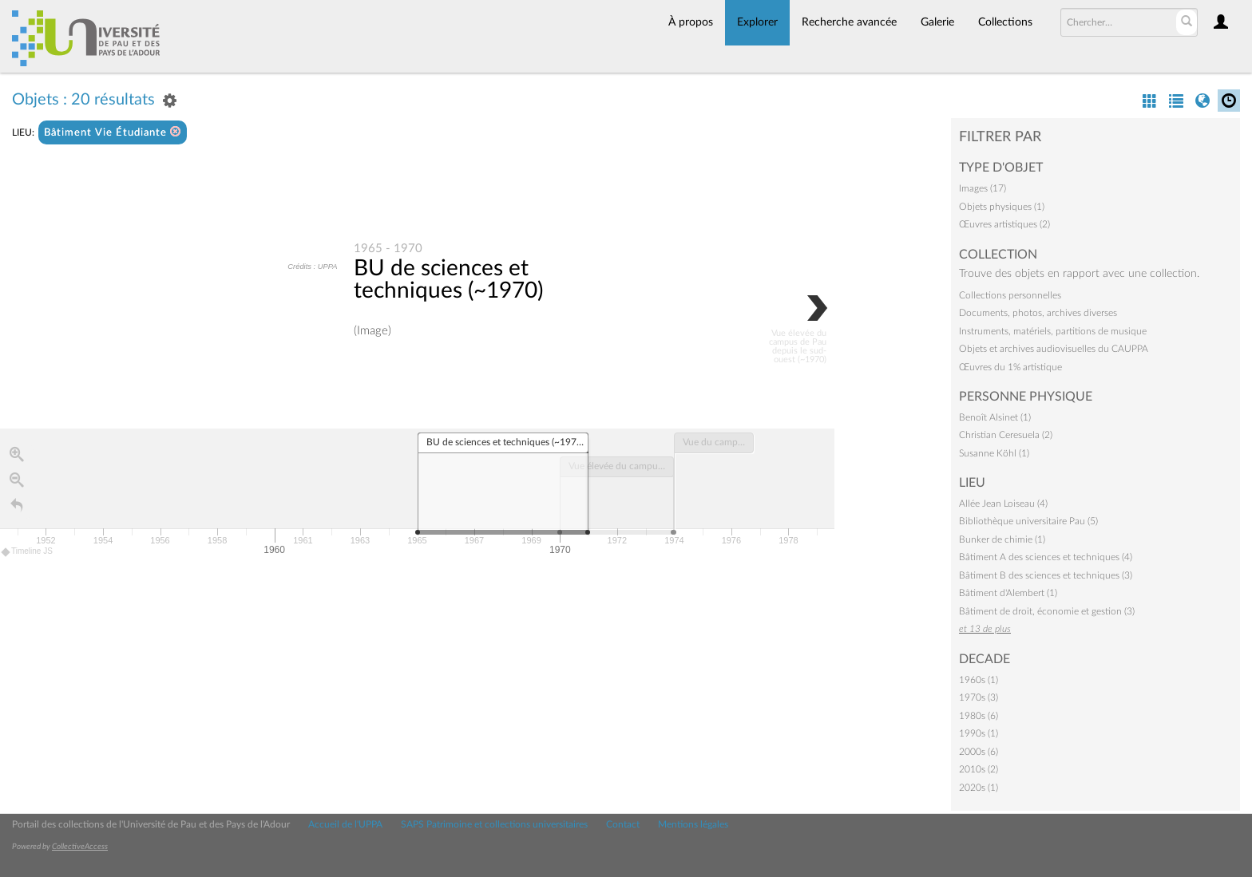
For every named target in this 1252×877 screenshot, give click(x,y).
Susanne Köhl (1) (994, 453)
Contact (623, 824)
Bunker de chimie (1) (1002, 539)
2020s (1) (978, 787)
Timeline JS (27, 552)
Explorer (757, 22)
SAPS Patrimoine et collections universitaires (494, 824)
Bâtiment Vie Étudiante (112, 132)
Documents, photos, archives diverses (1038, 313)
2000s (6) (978, 752)
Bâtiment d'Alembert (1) (1008, 593)
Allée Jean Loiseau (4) (1003, 503)
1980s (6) (978, 716)
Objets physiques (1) (1001, 206)
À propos (690, 22)
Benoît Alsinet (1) (995, 417)
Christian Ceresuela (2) (1005, 435)
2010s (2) (978, 769)
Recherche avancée (849, 22)
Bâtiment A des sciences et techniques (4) (1045, 557)
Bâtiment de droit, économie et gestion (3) (1047, 611)
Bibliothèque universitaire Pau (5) (1028, 521)
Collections (1005, 22)
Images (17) (982, 188)
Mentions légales (693, 824)
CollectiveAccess (80, 847)
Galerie (937, 22)
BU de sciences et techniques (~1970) (448, 280)
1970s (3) (978, 697)
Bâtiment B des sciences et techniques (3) (1045, 575)
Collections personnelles (1010, 295)
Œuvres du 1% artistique (1010, 367)
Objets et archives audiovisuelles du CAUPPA (1053, 349)
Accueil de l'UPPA (345, 824)
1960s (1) (978, 680)
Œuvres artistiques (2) (1004, 224)
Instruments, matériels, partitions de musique (1053, 331)
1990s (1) (978, 733)
